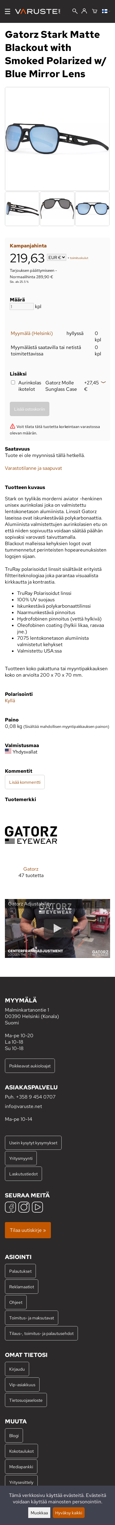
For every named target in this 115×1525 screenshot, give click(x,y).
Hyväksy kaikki (68, 1513)
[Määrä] (22, 306)
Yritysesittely (21, 1482)
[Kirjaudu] (84, 11)
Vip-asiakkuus (22, 1384)
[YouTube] (37, 1208)
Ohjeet (15, 1302)
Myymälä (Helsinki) (32, 333)
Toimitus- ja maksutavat (31, 1318)
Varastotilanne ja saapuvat (33, 468)
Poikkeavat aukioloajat (30, 1066)
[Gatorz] (31, 848)
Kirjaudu (17, 1369)
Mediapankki (21, 1466)
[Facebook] (10, 1208)
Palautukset (20, 1271)
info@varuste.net (23, 1106)
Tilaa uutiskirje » (28, 1230)
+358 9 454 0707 (36, 1097)
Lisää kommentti (24, 782)
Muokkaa (39, 1513)
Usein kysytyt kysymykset (33, 1143)
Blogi (14, 1435)
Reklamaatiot (21, 1286)
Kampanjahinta (28, 246)
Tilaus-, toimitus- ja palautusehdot (41, 1333)
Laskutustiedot (23, 1174)
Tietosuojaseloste (26, 1400)
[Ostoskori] (94, 11)
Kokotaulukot (21, 1451)
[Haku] (75, 12)
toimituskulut (79, 258)
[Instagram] (23, 1208)
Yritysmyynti (21, 1158)
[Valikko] (7, 11)
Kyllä (10, 700)
